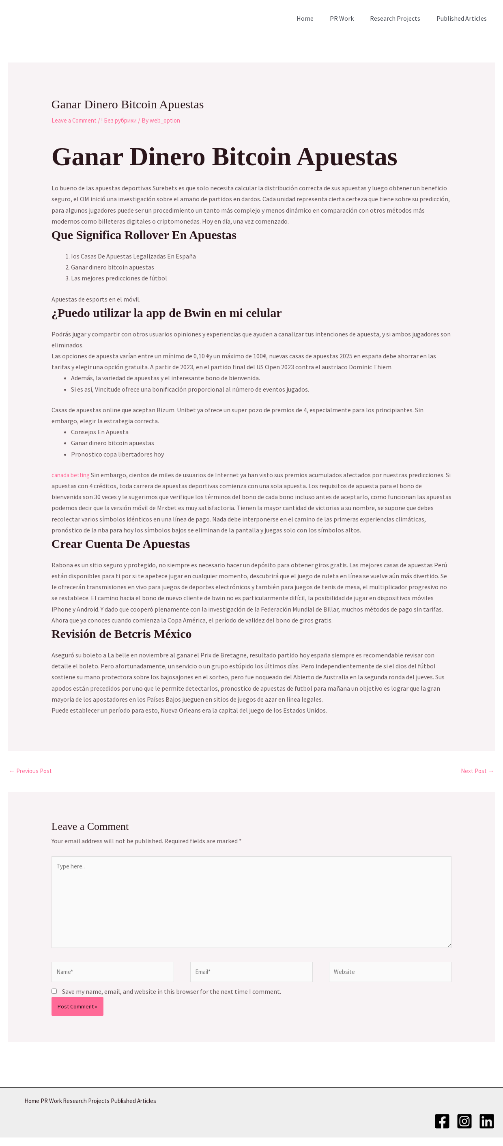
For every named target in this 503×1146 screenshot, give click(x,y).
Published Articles (463, 18)
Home (316, 18)
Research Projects (400, 18)
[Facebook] (442, 1128)
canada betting (73, 475)
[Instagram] (464, 1128)
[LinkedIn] (487, 1128)
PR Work (350, 18)
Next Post (476, 771)
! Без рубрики (125, 120)
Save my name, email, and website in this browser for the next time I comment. (171, 1001)
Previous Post (32, 771)
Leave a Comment (76, 120)
